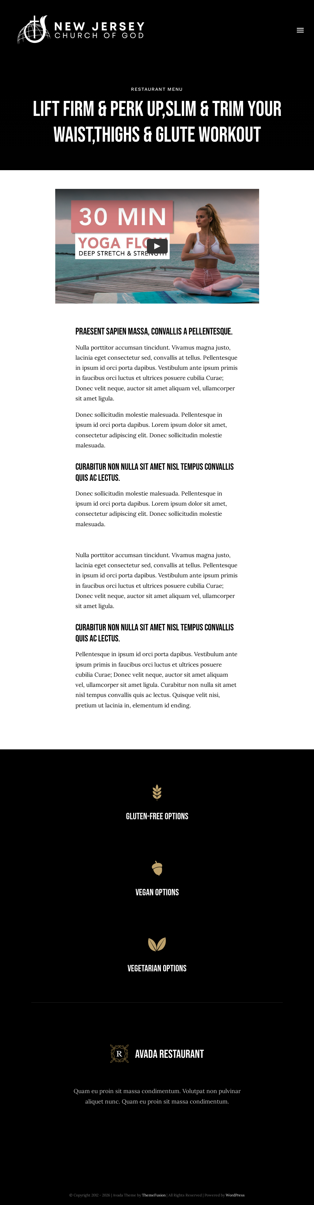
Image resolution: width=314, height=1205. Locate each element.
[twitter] (140, 1132)
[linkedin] (191, 1132)
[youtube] (174, 1132)
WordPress (235, 1195)
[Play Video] (157, 246)
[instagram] (157, 1132)
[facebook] (123, 1132)
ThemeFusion (154, 1195)
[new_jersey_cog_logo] (80, 15)
